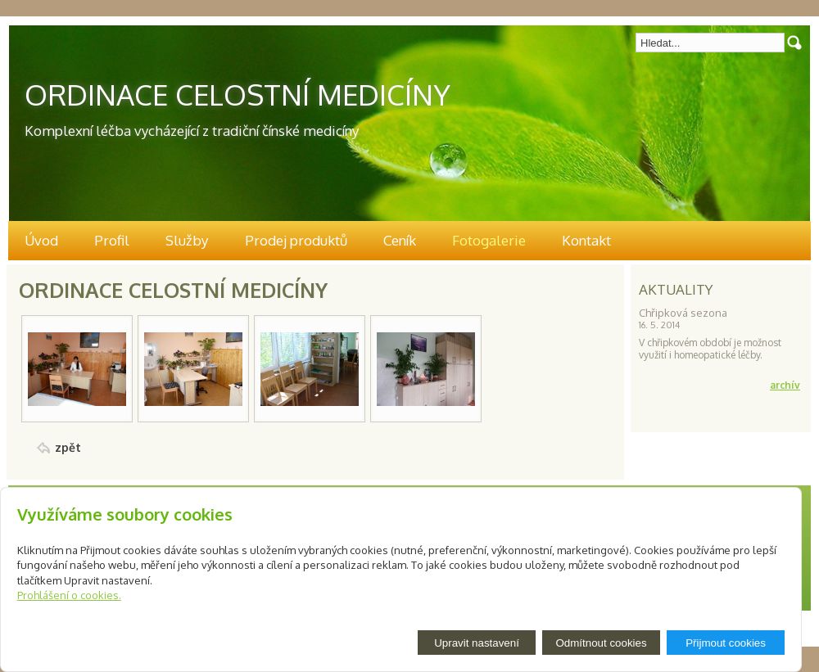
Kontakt (586, 240)
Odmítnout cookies (600, 643)
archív (785, 385)
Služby (186, 240)
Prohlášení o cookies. (69, 595)
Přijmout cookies (726, 643)
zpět (68, 447)
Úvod (41, 240)
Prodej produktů (296, 240)
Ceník (399, 240)
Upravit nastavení (476, 643)
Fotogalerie (489, 240)
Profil (111, 240)
